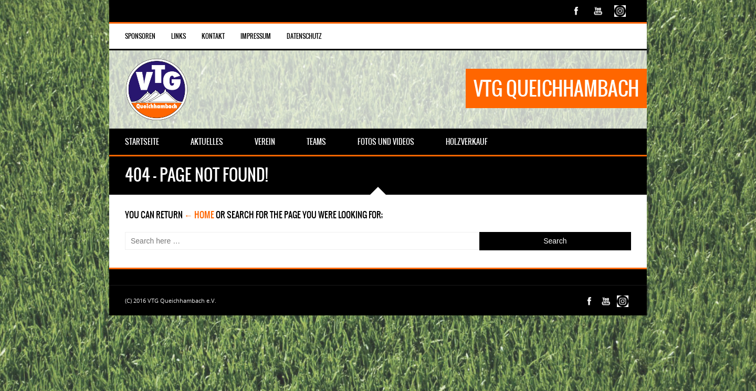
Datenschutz (304, 36)
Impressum (255, 36)
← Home (199, 214)
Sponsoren (140, 36)
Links (178, 36)
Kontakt (213, 36)
